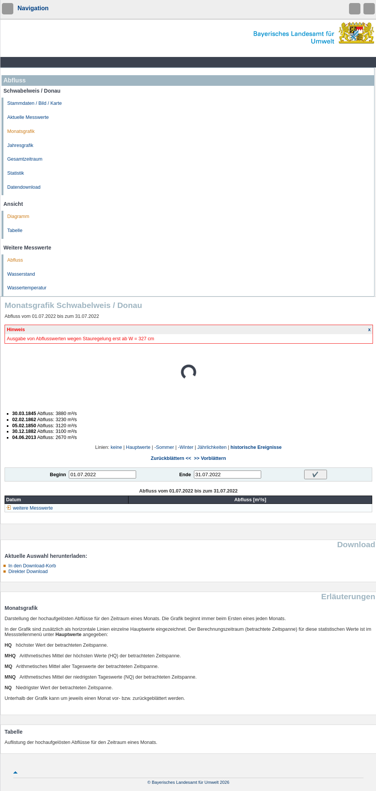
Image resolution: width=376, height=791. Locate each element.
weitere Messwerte (33, 508)
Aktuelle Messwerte (28, 117)
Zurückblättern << (171, 458)
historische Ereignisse (255, 447)
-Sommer (164, 447)
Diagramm (18, 216)
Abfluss (15, 260)
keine (116, 447)
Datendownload (24, 187)
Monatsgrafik (21, 131)
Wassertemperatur (26, 288)
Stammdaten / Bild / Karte (34, 103)
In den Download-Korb (32, 565)
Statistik (15, 173)
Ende (185, 474)
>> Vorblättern (210, 458)
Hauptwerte (138, 447)
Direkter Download (28, 571)
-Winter (186, 447)
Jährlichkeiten (212, 447)
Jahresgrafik (20, 145)
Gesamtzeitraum (24, 159)
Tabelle (14, 230)
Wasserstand (21, 274)
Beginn (58, 474)
